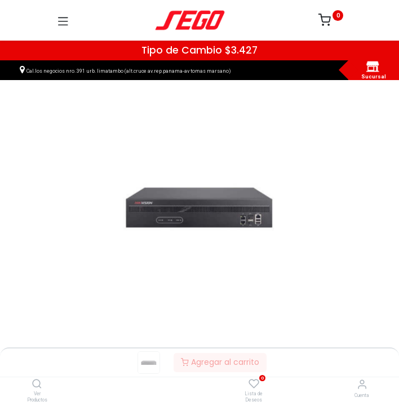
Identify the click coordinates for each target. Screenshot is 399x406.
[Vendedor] (362, 384)
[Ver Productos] (37, 384)
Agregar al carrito (220, 362)
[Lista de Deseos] (254, 384)
